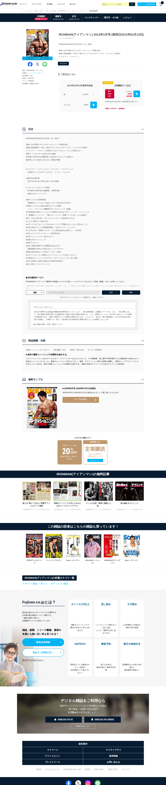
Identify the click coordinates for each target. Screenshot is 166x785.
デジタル (67, 105)
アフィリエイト (52, 758)
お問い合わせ (113, 764)
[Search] (132, 4)
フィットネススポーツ (35, 73)
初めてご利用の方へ (41, 652)
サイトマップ (126, 771)
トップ (24, 11)
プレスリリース (52, 764)
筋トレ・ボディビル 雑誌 (48, 11)
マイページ (23, 4)
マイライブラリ (37, 4)
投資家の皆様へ (113, 771)
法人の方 (72, 4)
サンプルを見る (81, 399)
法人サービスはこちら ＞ (33, 659)
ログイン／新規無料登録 (147, 4)
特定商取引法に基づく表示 (72, 771)
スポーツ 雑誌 (33, 11)
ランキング (61, 4)
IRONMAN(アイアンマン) (66, 11)
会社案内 (87, 771)
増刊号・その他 (111, 17)
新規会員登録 (44, 642)
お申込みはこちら (95, 460)
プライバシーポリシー (52, 771)
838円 (86, 105)
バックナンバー (82, 11)
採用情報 (113, 758)
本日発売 (50, 4)
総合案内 (83, 746)
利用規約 (38, 771)
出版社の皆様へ (99, 771)
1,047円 (85, 94)
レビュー (127, 17)
